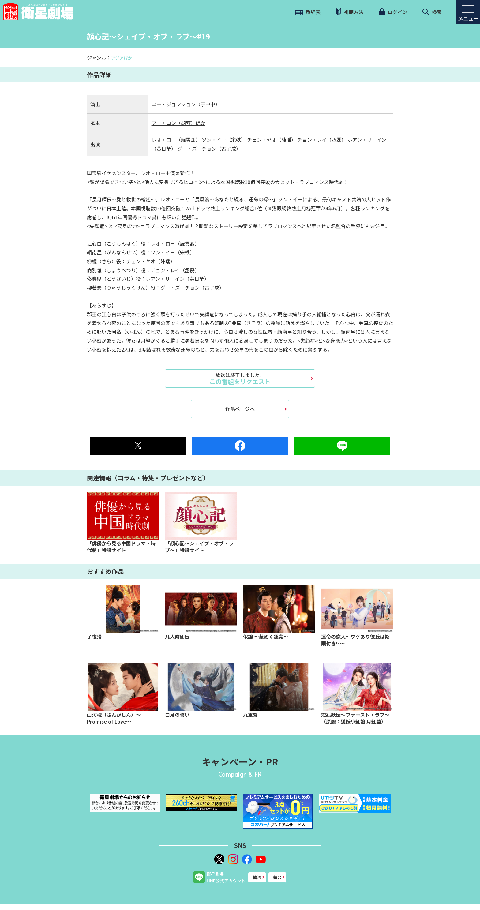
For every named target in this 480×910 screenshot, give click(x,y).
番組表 (308, 12)
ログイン (393, 12)
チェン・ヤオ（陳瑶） (271, 139)
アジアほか (121, 58)
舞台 (277, 877)
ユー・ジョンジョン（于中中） (186, 104)
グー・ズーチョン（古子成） (209, 148)
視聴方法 (349, 12)
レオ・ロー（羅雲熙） (176, 139)
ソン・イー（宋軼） (224, 139)
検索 (432, 12)
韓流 (257, 877)
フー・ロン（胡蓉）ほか (178, 122)
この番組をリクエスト (240, 378)
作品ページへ (240, 408)
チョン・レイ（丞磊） (321, 139)
